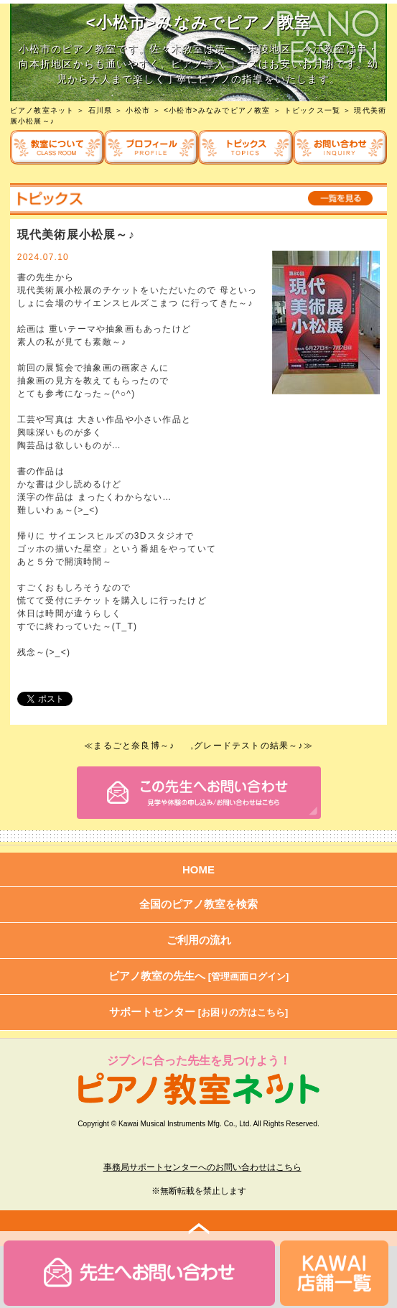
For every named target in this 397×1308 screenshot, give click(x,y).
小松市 (138, 110)
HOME (198, 869)
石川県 (100, 110)
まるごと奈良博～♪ (133, 746)
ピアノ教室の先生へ (198, 976)
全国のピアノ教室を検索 (198, 904)
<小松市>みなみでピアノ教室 (217, 110)
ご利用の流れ (199, 940)
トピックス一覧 (312, 110)
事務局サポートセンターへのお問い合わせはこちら (202, 1167)
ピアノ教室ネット (42, 110)
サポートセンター (199, 1012)
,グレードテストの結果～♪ (247, 746)
